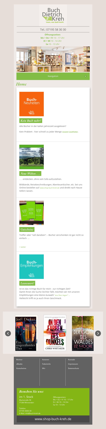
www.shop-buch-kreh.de (49, 188)
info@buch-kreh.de (32, 413)
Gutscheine (21, 368)
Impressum (73, 364)
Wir (43, 368)
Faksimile (46, 364)
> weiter (22, 247)
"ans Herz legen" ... (62, 295)
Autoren (45, 359)
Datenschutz (73, 368)
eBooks (19, 364)
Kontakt (71, 359)
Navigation (67, 76)
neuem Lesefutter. (70, 132)
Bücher (19, 359)
